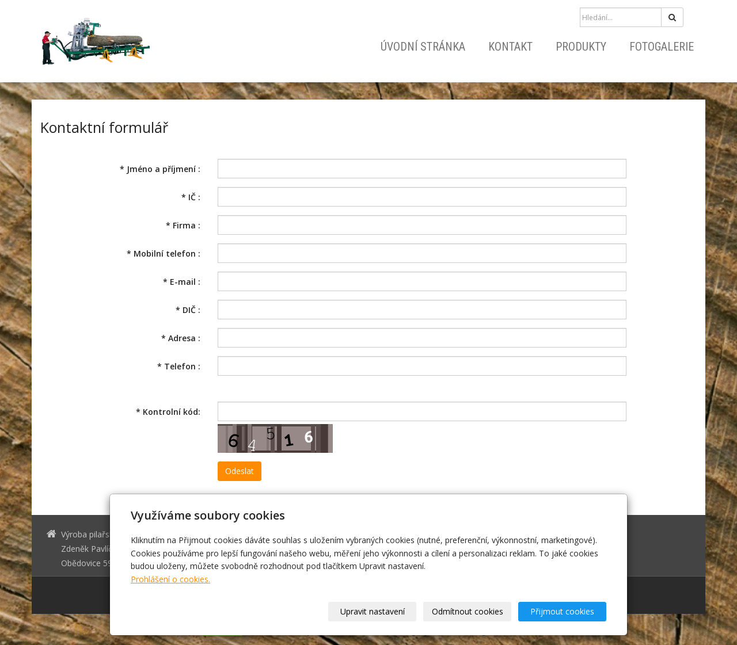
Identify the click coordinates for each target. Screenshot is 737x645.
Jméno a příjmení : (160, 168)
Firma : (183, 225)
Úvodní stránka (423, 47)
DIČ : (188, 309)
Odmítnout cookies (467, 611)
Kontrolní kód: (168, 411)
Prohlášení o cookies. (170, 579)
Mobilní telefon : (163, 253)
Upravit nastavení (372, 611)
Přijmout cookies (562, 611)
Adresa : (180, 338)
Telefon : (178, 366)
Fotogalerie (661, 47)
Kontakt (510, 47)
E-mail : (181, 281)
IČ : (190, 197)
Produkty (581, 47)
